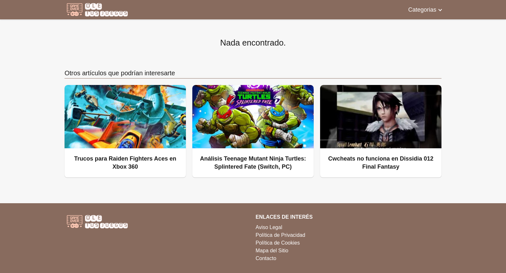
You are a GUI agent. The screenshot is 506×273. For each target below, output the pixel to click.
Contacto (266, 258)
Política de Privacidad (280, 235)
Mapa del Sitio (272, 250)
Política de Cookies (278, 243)
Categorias (422, 9)
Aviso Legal (269, 227)
